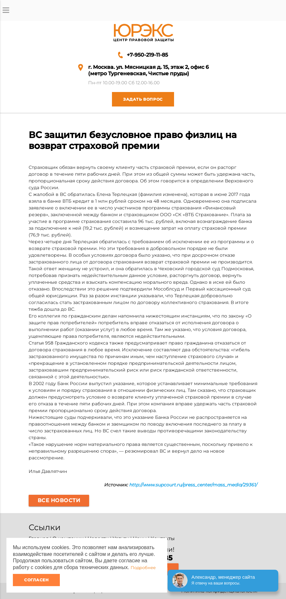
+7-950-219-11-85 (147, 55)
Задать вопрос (137, 99)
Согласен (36, 579)
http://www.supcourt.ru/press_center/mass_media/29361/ (193, 485)
